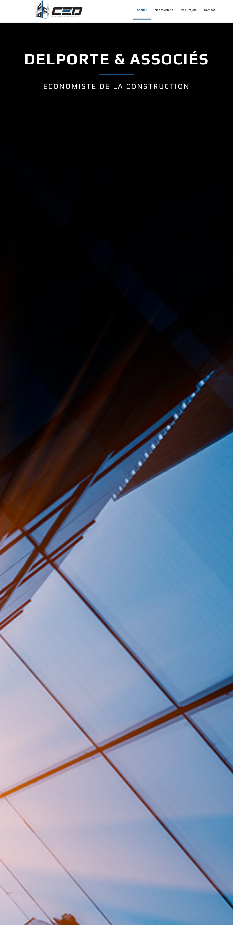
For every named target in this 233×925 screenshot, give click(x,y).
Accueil (142, 10)
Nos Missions (164, 10)
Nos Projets (188, 10)
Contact (209, 10)
